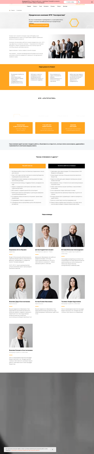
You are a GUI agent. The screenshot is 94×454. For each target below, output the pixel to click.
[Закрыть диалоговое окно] (92, 2)
